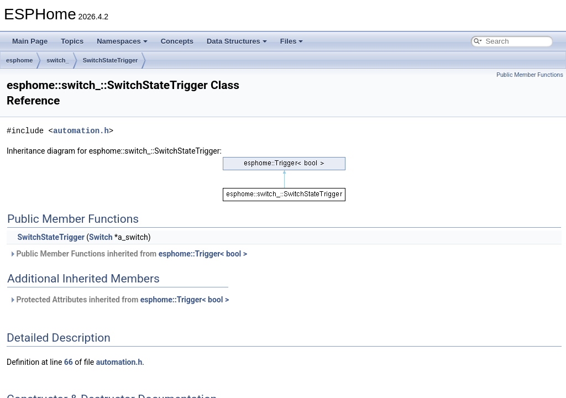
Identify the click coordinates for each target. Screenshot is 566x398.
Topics (72, 41)
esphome (19, 60)
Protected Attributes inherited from (119, 299)
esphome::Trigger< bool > (203, 253)
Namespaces (122, 41)
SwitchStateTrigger (110, 60)
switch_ (57, 60)
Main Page (30, 41)
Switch (100, 237)
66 (68, 362)
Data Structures (237, 41)
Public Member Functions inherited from (128, 253)
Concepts (177, 41)
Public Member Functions (529, 74)
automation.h (81, 130)
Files (291, 41)
